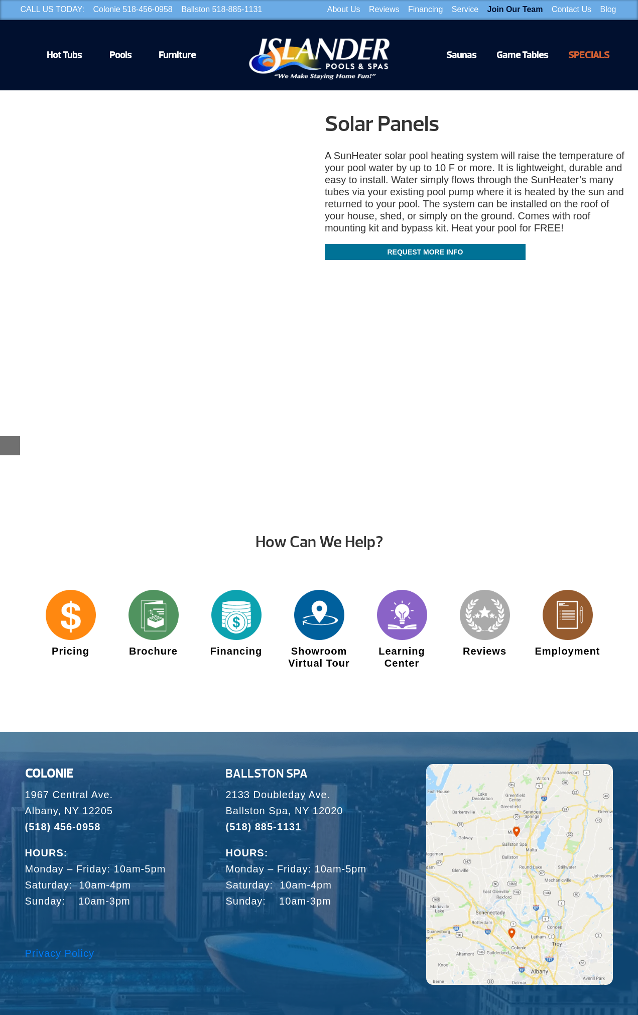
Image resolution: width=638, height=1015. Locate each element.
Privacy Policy (59, 953)
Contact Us (571, 9)
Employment (567, 651)
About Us (343, 9)
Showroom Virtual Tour (318, 657)
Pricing (70, 651)
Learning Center (401, 657)
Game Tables (522, 55)
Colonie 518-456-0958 (132, 9)
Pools (120, 55)
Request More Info (425, 252)
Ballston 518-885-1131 (221, 9)
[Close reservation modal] (10, 445)
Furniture (177, 55)
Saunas (461, 55)
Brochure (153, 651)
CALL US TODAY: (52, 9)
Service (465, 9)
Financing (425, 9)
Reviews (384, 9)
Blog (608, 9)
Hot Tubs (64, 55)
